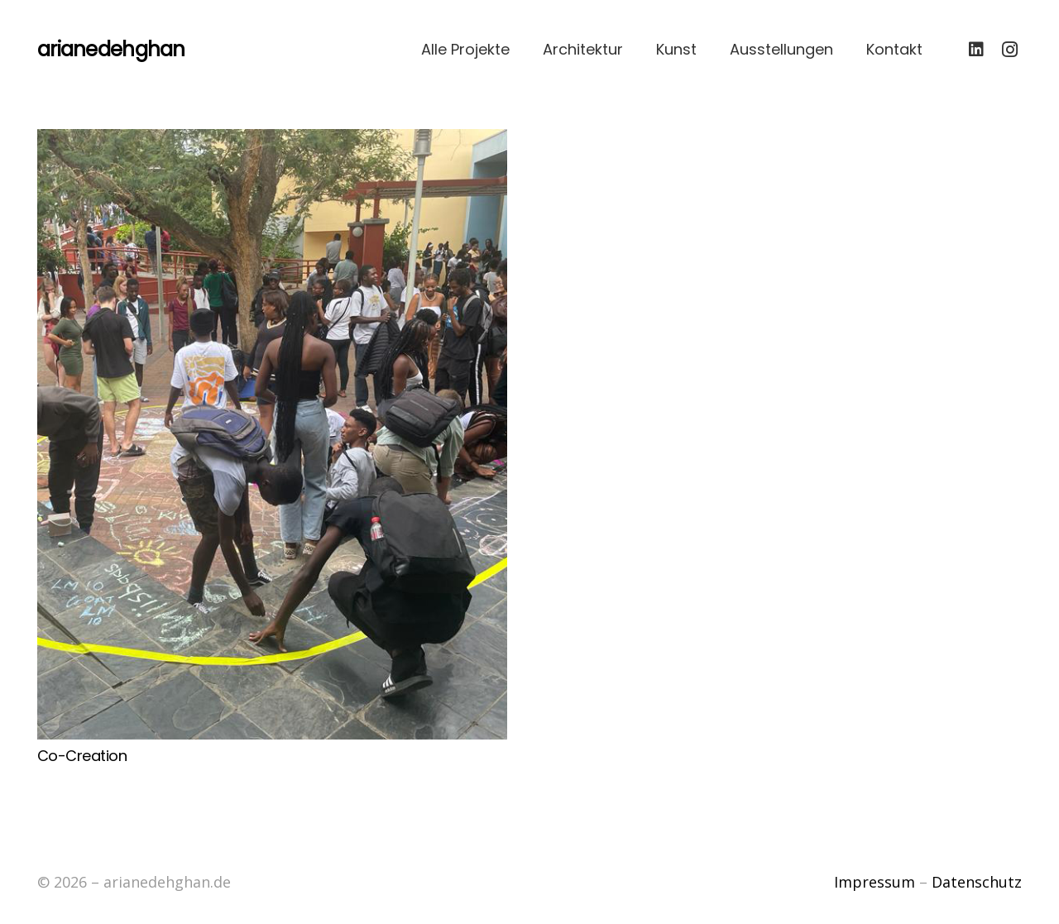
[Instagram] (1009, 49)
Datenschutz (977, 882)
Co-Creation (82, 755)
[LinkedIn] (976, 49)
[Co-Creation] (272, 434)
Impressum (874, 882)
